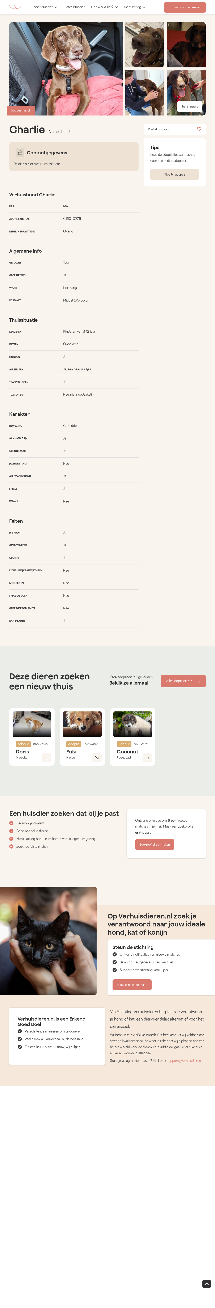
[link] (74, 7)
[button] (89, 7)
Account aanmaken (185, 7)
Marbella (21, 757)
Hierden (71, 757)
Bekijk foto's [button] (189, 106)
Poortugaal (124, 757)
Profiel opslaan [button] (174, 129)
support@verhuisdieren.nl (185, 1061)
